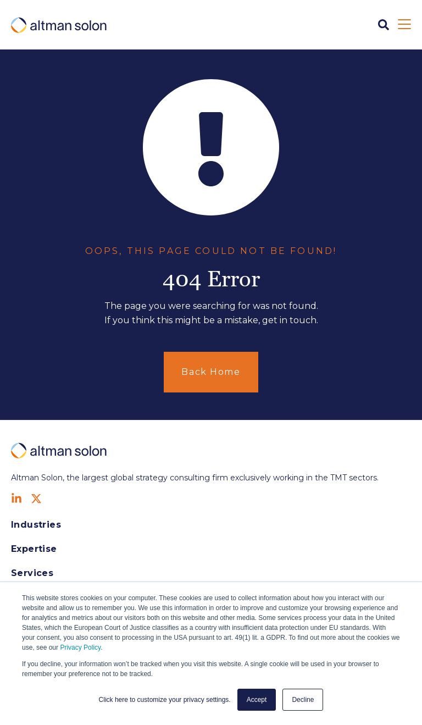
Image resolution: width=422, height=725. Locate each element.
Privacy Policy (80, 647)
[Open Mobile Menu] (404, 24)
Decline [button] (303, 700)
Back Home (210, 372)
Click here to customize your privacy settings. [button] (165, 700)
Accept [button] (257, 700)
